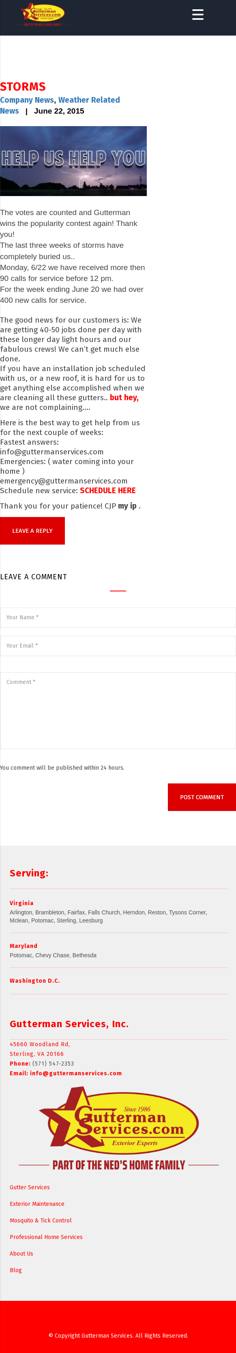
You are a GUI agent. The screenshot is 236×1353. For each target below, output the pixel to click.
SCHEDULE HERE (108, 490)
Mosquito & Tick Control (41, 1220)
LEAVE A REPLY (32, 530)
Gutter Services (30, 1187)
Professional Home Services (46, 1237)
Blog (16, 1270)
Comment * (118, 710)
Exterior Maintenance (37, 1204)
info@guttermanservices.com (76, 1073)
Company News (27, 100)
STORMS (23, 87)
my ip (127, 506)
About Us (21, 1253)
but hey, (124, 397)
